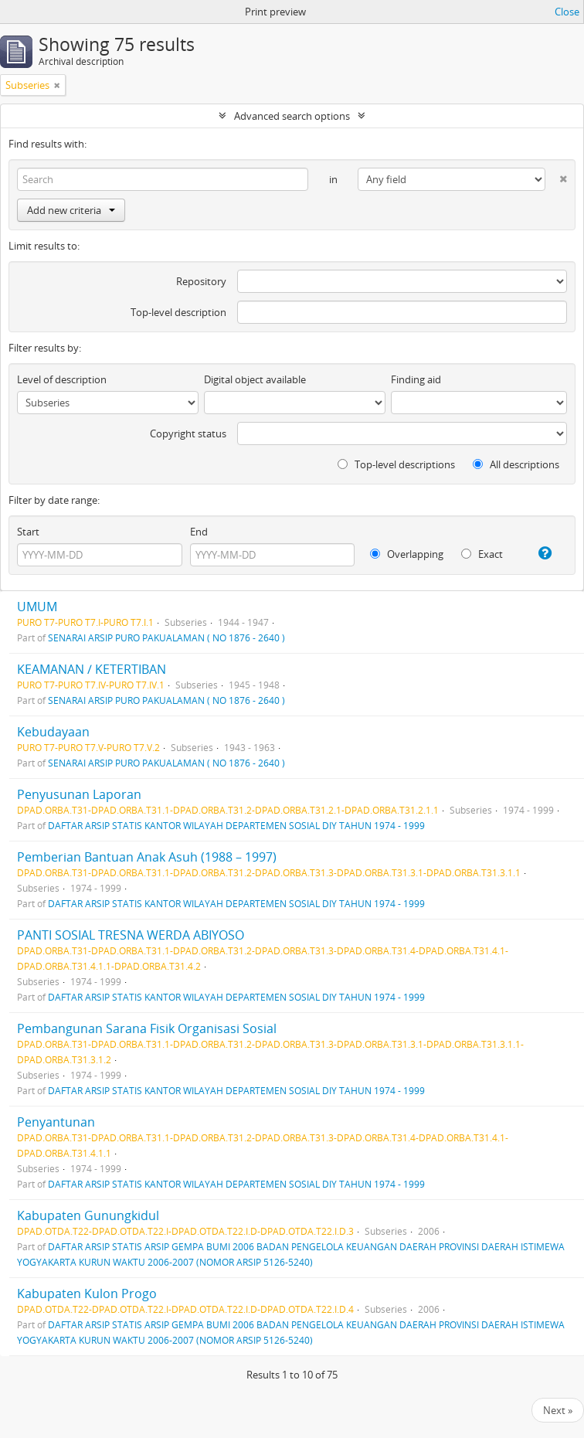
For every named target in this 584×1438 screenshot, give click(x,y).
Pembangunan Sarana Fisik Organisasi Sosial (147, 1028)
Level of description (62, 379)
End (199, 532)
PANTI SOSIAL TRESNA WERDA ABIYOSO (130, 934)
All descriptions (516, 464)
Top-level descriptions (396, 464)
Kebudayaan (53, 731)
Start (28, 532)
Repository (201, 281)
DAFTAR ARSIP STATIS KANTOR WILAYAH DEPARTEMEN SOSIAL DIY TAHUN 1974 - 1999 (236, 825)
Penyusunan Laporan (79, 794)
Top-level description (178, 312)
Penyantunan (56, 1121)
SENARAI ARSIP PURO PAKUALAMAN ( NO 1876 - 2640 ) (166, 637)
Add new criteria (71, 210)
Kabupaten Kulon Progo (87, 1293)
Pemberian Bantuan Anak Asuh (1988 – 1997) (147, 856)
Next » (557, 1410)
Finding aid (416, 379)
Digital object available (255, 379)
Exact (482, 554)
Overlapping (406, 554)
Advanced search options (292, 116)
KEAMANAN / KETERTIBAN (91, 669)
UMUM (37, 606)
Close (567, 12)
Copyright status (188, 433)
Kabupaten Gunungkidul (88, 1215)
